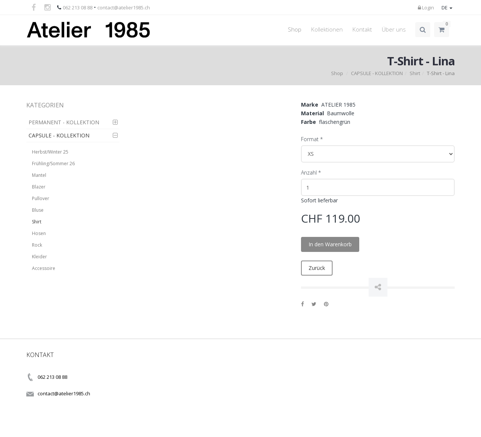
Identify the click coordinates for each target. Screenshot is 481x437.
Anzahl (311, 172)
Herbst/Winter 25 (50, 152)
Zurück (317, 267)
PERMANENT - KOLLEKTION (64, 122)
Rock (37, 245)
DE (447, 7)
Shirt (415, 73)
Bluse (38, 210)
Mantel (39, 175)
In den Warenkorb (330, 244)
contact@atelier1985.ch (123, 7)
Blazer (38, 187)
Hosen (39, 233)
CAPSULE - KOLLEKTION (377, 73)
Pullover (40, 198)
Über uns (394, 29)
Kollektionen (327, 29)
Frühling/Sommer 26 (53, 163)
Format (312, 139)
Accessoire (43, 268)
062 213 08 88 (77, 7)
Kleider (39, 256)
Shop (294, 29)
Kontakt (362, 29)
